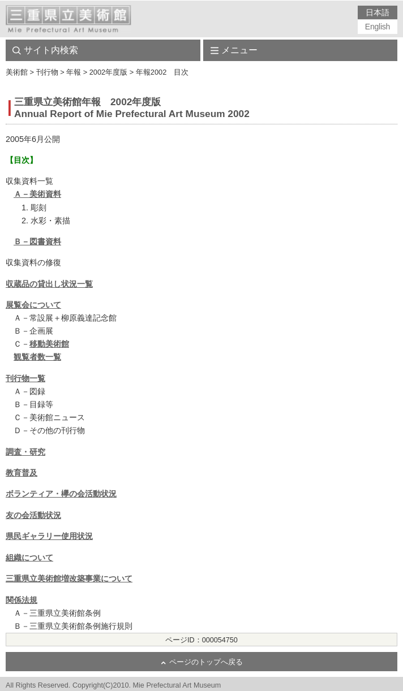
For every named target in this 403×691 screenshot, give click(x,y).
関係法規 (21, 599)
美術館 (17, 72)
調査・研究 (25, 451)
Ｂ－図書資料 (37, 241)
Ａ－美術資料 (37, 193)
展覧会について (33, 304)
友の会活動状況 (33, 515)
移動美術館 (49, 343)
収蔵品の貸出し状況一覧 (49, 283)
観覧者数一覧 (37, 356)
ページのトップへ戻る (206, 662)
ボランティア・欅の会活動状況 (61, 493)
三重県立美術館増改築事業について (69, 578)
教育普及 (21, 472)
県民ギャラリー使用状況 (49, 536)
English (377, 26)
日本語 (377, 12)
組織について (29, 557)
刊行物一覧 (25, 378)
